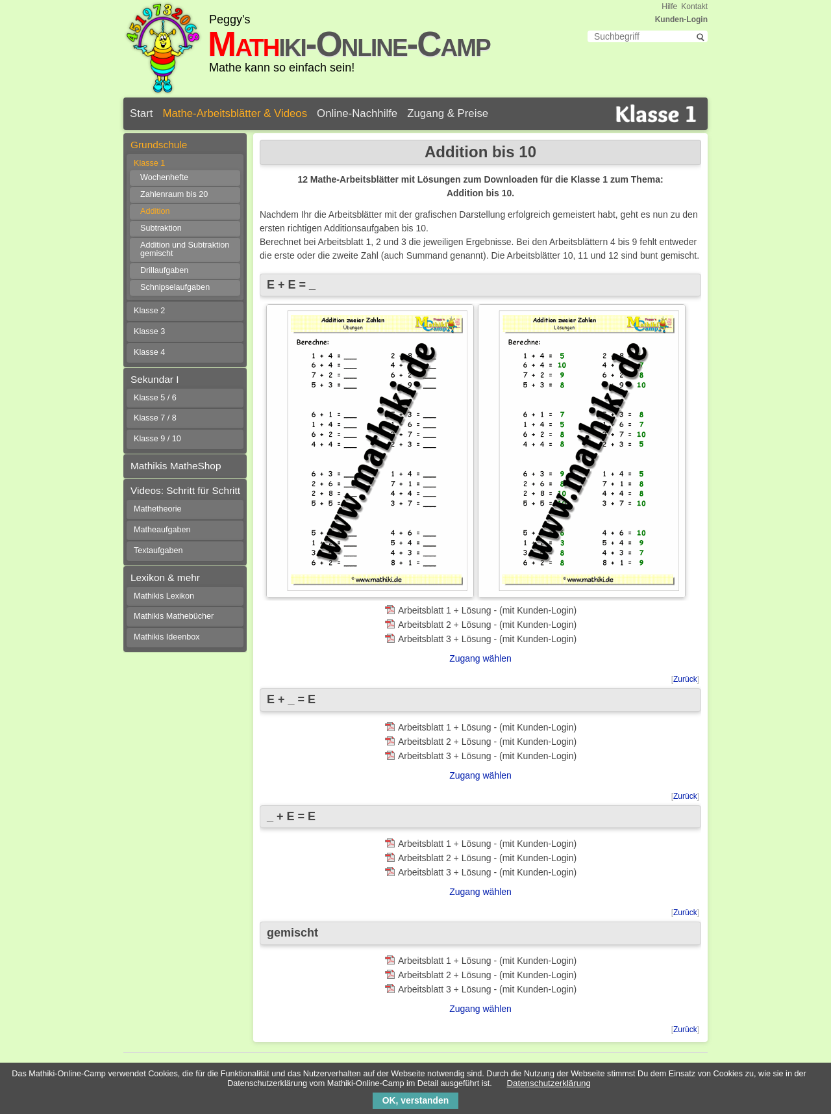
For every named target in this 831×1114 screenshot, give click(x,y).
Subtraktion (161, 228)
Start (141, 113)
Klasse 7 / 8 (155, 417)
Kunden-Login (681, 19)
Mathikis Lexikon (164, 596)
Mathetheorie (158, 508)
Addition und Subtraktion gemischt (184, 249)
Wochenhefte (164, 177)
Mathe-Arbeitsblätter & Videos (234, 113)
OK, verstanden (415, 1100)
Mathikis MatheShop (175, 465)
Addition (155, 211)
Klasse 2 (149, 310)
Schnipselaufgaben (175, 287)
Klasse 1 (149, 163)
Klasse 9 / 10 (157, 438)
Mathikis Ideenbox (167, 636)
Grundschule (158, 144)
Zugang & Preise (447, 113)
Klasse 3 (149, 331)
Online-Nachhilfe (357, 113)
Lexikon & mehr (165, 577)
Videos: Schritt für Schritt (185, 490)
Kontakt (694, 6)
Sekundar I (154, 379)
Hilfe (669, 6)
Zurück (685, 679)
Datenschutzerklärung (549, 1083)
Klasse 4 (149, 352)
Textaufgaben (158, 550)
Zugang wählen (480, 658)
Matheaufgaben (162, 529)
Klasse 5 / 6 (155, 397)
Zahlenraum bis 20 (174, 194)
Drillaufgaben (164, 270)
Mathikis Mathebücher (174, 616)
